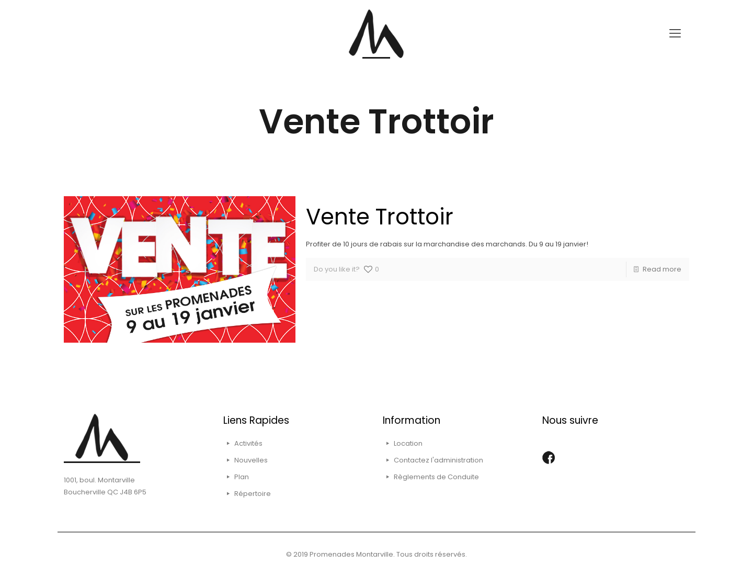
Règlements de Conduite (436, 477)
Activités (248, 443)
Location (408, 443)
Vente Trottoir (379, 216)
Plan (241, 477)
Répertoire (252, 494)
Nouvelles (251, 460)
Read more (662, 269)
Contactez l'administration (438, 460)
